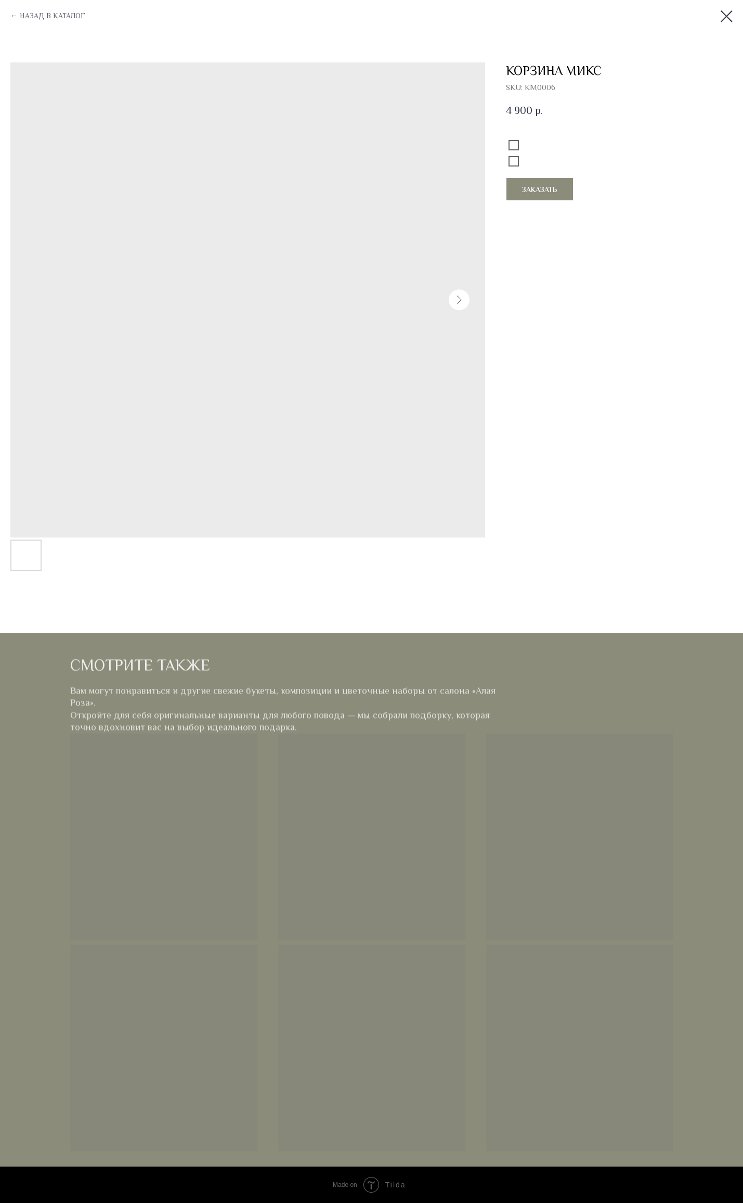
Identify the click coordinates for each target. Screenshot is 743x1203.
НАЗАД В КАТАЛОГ (52, 15)
